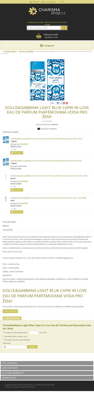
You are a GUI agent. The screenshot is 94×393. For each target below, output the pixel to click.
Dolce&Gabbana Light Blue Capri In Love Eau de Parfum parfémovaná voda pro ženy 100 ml (46, 138)
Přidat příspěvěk (10, 311)
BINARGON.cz (30, 387)
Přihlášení (36, 2)
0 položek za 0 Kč (51, 35)
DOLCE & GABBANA (26, 51)
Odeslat (32, 347)
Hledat (64, 28)
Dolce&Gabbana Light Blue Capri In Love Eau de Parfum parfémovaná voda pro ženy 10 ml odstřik (48, 176)
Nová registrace (50, 2)
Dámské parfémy (10, 51)
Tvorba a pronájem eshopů (15, 387)
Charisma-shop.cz (47, 12)
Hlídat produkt (15, 146)
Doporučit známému (49, 129)
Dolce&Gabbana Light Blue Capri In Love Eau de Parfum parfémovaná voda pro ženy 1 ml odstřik (48, 198)
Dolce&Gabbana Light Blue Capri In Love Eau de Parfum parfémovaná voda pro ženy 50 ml (46, 161)
